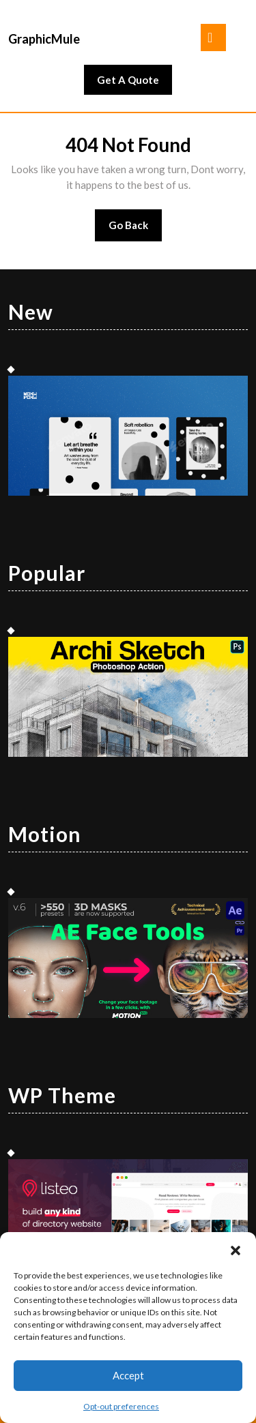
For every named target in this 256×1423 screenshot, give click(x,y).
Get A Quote (134, 83)
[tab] (213, 37)
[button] (235, 1249)
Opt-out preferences (121, 1406)
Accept (128, 1375)
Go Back (135, 229)
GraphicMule (44, 38)
